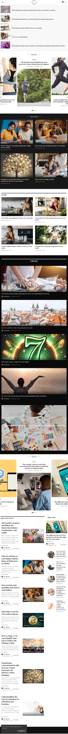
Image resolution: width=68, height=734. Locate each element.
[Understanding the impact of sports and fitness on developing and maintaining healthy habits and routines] (5, 44)
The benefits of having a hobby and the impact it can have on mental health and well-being (25, 293)
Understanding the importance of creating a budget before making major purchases (33, 19)
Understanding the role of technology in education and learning (10, 702)
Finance (4, 142)
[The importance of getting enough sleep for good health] (51, 235)
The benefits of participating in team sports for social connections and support (34, 63)
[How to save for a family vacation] (51, 165)
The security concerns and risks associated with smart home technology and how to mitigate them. (34, 466)
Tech (34, 461)
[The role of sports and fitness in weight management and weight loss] (51, 568)
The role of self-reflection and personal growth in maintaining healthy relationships (24, 396)
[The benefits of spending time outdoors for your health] (17, 206)
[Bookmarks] (62, 2)
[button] (32, 110)
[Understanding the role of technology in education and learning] (33, 711)
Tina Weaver (7, 296)
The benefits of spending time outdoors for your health (17, 218)
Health (4, 214)
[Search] (65, 2)
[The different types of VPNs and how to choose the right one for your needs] (56, 526)
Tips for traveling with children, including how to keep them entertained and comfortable (60, 595)
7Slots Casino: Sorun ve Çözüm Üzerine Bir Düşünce (15, 362)
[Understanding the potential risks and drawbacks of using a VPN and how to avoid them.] (5, 9)
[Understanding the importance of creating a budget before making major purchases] (5, 18)
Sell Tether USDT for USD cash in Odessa (10, 615)
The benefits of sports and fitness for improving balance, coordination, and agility (9, 529)
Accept (17, 731)
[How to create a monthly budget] (5, 36)
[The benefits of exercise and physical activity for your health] (51, 206)
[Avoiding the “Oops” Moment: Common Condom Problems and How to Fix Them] (51, 611)
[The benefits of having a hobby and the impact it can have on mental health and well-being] (34, 279)
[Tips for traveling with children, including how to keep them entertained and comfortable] (51, 596)
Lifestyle (10, 175)
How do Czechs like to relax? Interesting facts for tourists (17, 328)
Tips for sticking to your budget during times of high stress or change (10, 562)
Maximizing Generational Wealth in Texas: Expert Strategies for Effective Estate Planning (10, 671)
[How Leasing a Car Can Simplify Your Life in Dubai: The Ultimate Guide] (33, 648)
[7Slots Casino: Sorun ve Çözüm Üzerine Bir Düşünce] (34, 347)
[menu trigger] (3, 2)
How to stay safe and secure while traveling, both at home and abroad (61, 554)
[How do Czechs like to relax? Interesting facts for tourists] (34, 313)
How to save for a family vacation (44, 179)
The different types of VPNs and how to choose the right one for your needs (56, 537)
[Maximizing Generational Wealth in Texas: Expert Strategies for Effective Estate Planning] (17, 165)
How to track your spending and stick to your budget (50, 146)
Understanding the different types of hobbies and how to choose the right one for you (34, 426)
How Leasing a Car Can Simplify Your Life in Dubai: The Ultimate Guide (9, 641)
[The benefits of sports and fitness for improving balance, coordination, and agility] (33, 537)
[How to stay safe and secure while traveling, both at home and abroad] (51, 555)
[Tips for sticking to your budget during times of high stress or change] (17, 132)
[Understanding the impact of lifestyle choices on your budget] (5, 27)
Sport (34, 59)
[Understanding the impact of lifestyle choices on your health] (17, 235)
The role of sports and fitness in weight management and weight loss (61, 567)
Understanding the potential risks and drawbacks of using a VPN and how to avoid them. (34, 10)
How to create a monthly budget (20, 37)
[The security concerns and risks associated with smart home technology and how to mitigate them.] (34, 491)
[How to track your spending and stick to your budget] (51, 132)
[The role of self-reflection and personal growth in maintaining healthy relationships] (34, 381)
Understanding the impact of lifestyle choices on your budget (27, 28)
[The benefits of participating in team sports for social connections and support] (34, 87)
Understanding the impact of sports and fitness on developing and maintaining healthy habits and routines (38, 46)
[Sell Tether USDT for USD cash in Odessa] (33, 622)
